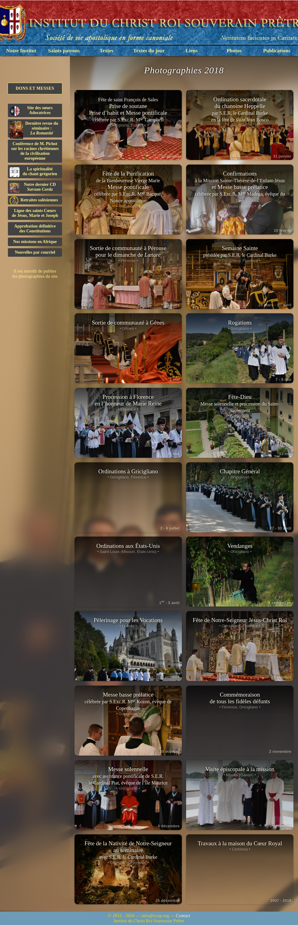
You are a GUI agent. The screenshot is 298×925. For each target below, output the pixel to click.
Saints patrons (64, 51)
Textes (106, 51)
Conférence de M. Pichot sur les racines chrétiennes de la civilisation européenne (35, 151)
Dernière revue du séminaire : (34, 129)
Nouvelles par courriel (35, 252)
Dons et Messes (35, 88)
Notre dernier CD (33, 187)
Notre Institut (21, 51)
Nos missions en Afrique (35, 241)
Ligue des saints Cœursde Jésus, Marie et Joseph (35, 213)
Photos (234, 51)
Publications (276, 51)
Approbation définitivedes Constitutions (35, 228)
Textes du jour (149, 51)
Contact (183, 915)
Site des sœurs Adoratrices (31, 111)
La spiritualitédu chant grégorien (33, 172)
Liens (191, 51)
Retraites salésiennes (34, 200)
